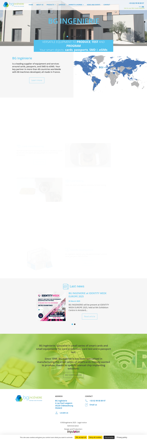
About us (39, 5)
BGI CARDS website (73, 375)
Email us (91, 404)
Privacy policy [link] (122, 437)
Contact (107, 5)
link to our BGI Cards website (134, 8)
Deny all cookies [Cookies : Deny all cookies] (95, 437)
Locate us (61, 412)
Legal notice (82, 422)
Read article (89, 316)
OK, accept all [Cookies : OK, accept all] (81, 437)
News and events (93, 5)
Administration (73, 426)
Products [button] (51, 5)
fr (140, 7)
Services (62, 5)
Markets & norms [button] (76, 5)
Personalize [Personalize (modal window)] (109, 437)
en (143, 7)
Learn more (36, 80)
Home (31, 5)
